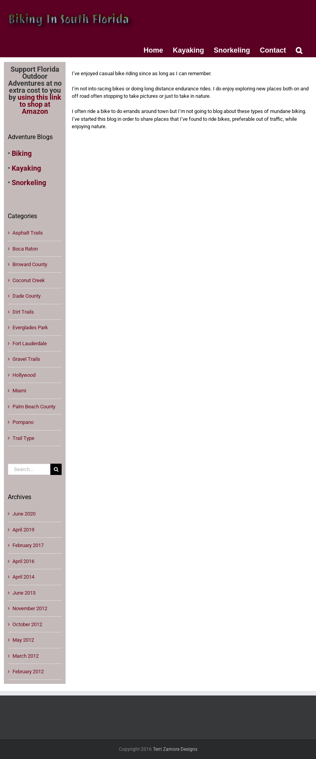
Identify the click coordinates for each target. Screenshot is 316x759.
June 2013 (24, 593)
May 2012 (23, 640)
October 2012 (27, 624)
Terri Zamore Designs (175, 749)
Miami (19, 391)
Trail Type (23, 438)
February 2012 (28, 671)
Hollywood (24, 375)
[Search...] (29, 469)
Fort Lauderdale (29, 343)
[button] (299, 49)
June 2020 (24, 514)
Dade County (26, 296)
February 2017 (28, 545)
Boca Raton (25, 249)
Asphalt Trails (27, 233)
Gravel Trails (26, 359)
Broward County (29, 264)
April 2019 (23, 530)
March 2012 (25, 656)
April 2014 (23, 577)
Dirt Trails (23, 312)
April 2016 (23, 561)
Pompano (23, 422)
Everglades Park (30, 327)
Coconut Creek (28, 280)
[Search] (56, 469)
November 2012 (29, 608)
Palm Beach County (33, 407)
